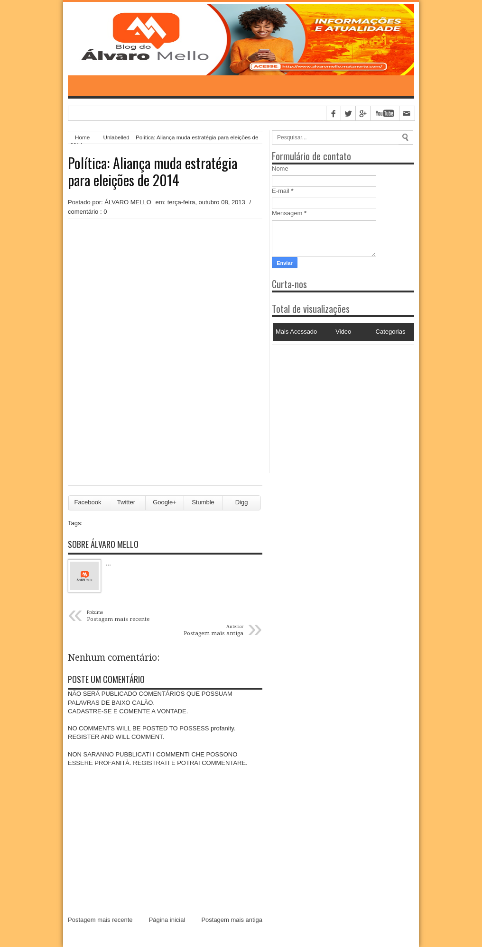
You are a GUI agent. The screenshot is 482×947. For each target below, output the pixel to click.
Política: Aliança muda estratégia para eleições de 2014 (152, 172)
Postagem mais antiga (231, 919)
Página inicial (167, 919)
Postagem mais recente (100, 919)
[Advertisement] (331, 404)
